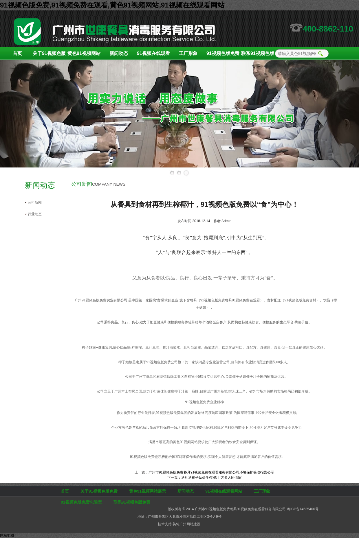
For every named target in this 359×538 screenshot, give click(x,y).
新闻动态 (118, 53)
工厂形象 (188, 53)
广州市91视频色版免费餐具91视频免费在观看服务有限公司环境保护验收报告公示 (211, 472)
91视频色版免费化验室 (222, 55)
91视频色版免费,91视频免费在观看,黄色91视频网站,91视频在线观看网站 (112, 5)
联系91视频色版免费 (257, 55)
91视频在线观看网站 (153, 55)
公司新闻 (35, 202)
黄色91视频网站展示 (83, 55)
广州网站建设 (189, 524)
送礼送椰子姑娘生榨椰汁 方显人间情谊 (211, 478)
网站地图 (7, 535)
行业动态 (35, 214)
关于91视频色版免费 (49, 55)
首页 (17, 53)
